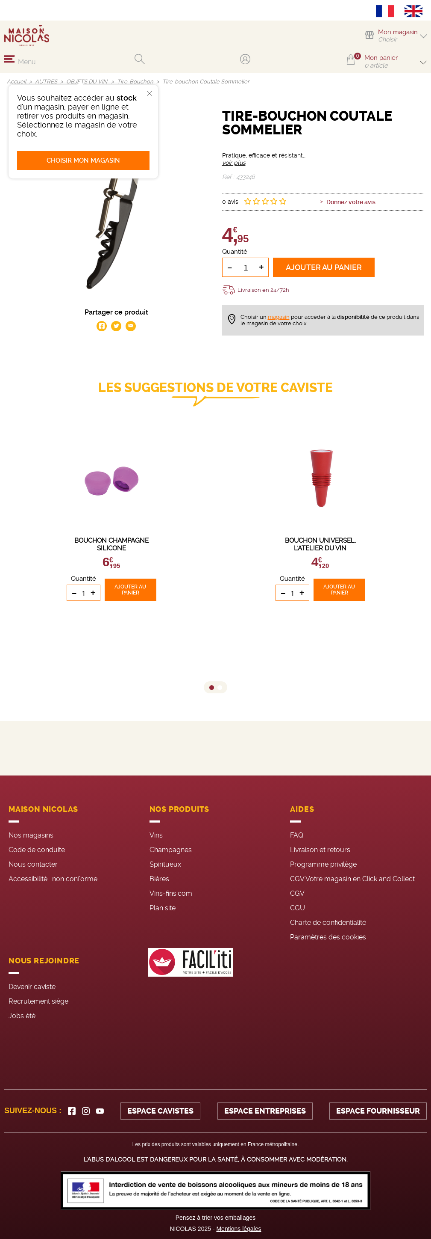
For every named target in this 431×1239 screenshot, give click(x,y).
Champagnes (171, 850)
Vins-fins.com (171, 893)
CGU (297, 908)
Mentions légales (238, 1228)
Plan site (163, 908)
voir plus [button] (234, 162)
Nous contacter (33, 864)
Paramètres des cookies (328, 937)
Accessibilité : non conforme (53, 879)
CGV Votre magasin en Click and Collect (352, 879)
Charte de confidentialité (328, 922)
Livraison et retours (320, 850)
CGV (297, 893)
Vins (156, 835)
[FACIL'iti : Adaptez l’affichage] (190, 987)
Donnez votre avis (350, 202)
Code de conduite (37, 850)
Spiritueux (165, 864)
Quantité (234, 252)
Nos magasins (31, 835)
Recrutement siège (38, 1001)
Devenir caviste (32, 987)
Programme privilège (323, 864)
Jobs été (22, 1016)
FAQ (296, 835)
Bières (159, 879)
